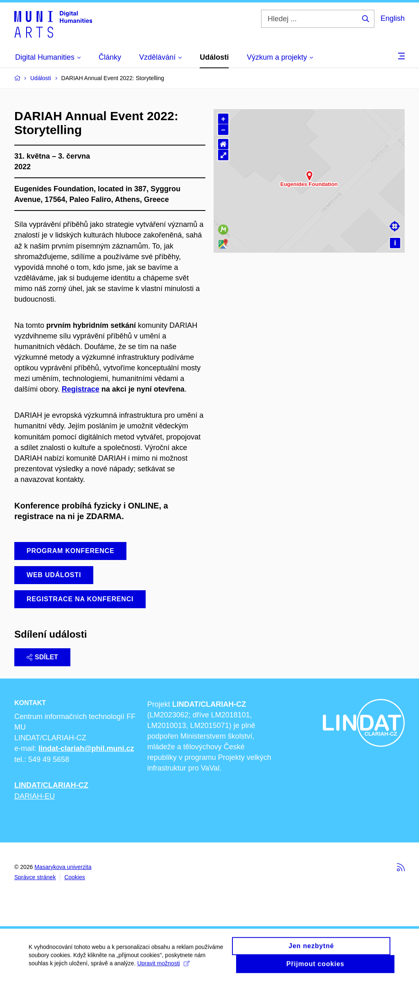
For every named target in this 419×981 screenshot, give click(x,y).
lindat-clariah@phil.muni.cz (86, 748)
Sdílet (42, 657)
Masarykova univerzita (62, 867)
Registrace (80, 389)
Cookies (74, 877)
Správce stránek (35, 877)
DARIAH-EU (34, 796)
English (393, 18)
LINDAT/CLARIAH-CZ (51, 785)
